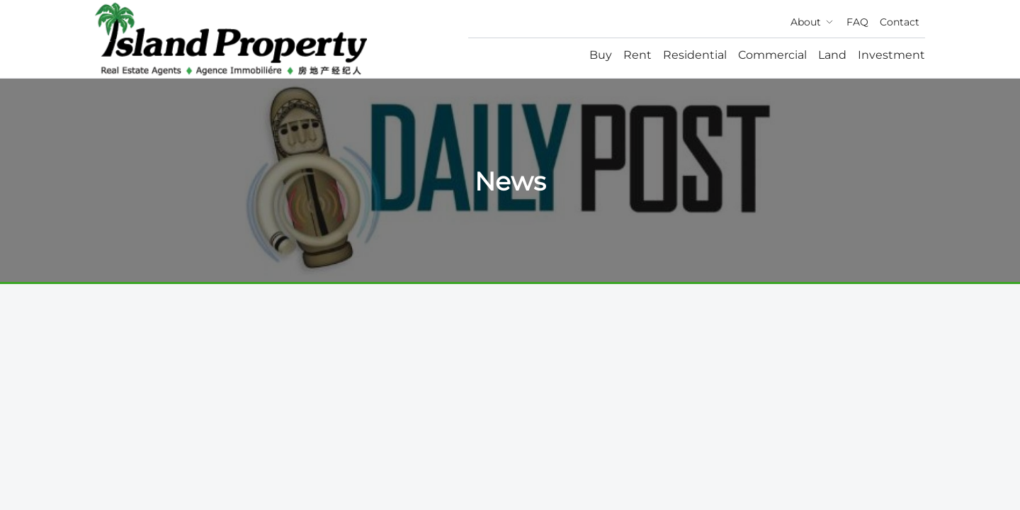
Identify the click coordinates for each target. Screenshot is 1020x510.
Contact (899, 22)
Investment (891, 55)
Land (832, 55)
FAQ (857, 22)
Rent (637, 55)
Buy (600, 55)
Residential (695, 55)
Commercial (772, 55)
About (812, 22)
